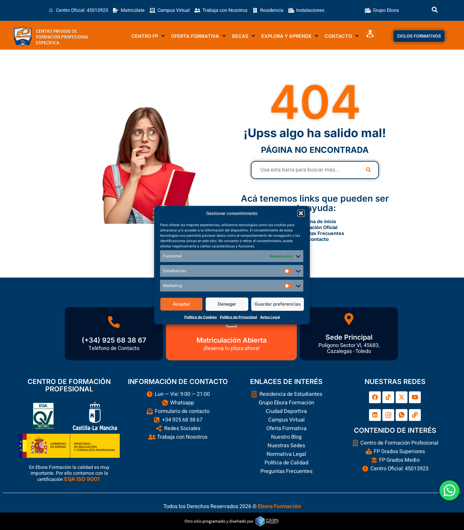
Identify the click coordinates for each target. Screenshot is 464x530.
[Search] (368, 170)
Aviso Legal (270, 317)
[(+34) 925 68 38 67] (114, 322)
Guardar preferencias (277, 304)
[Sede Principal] (349, 319)
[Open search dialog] (435, 10)
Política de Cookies (200, 317)
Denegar (227, 304)
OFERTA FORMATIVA (198, 36)
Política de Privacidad (238, 317)
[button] (301, 213)
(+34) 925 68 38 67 (114, 340)
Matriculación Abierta (231, 340)
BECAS (243, 36)
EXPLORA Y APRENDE (290, 36)
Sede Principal (349, 337)
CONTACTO (342, 36)
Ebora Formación (279, 506)
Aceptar (181, 304)
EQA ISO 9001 (82, 479)
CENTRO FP (148, 36)
